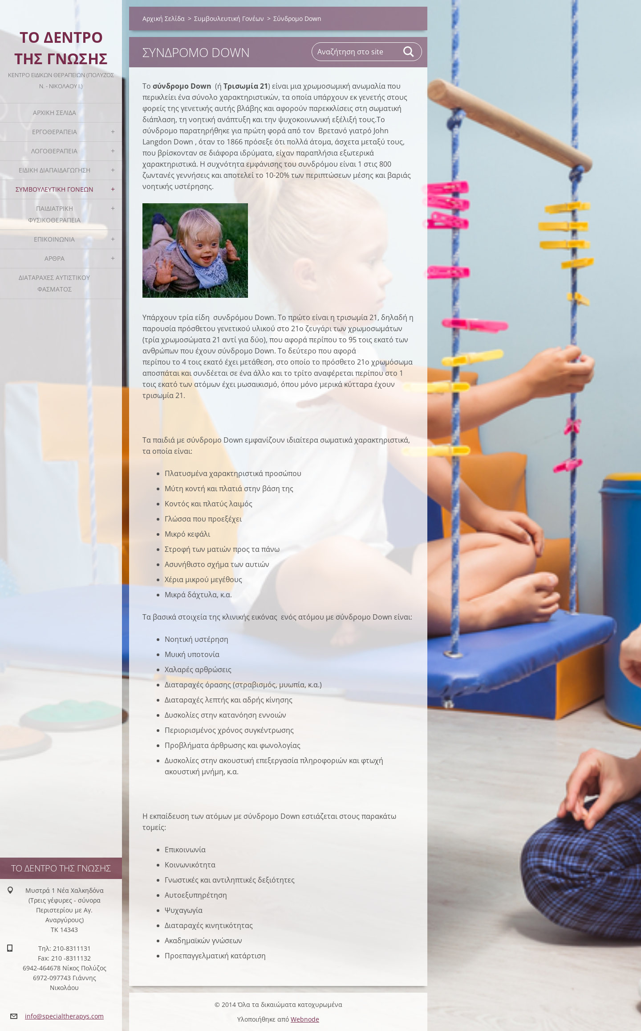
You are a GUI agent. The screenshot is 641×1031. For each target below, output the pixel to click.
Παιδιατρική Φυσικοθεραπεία (54, 214)
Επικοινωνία (54, 239)
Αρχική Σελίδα (54, 112)
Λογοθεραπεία (54, 151)
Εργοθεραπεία (54, 131)
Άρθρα (55, 258)
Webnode (305, 1019)
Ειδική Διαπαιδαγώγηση (54, 170)
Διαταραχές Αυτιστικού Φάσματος (54, 283)
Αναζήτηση (409, 51)
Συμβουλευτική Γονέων (54, 189)
